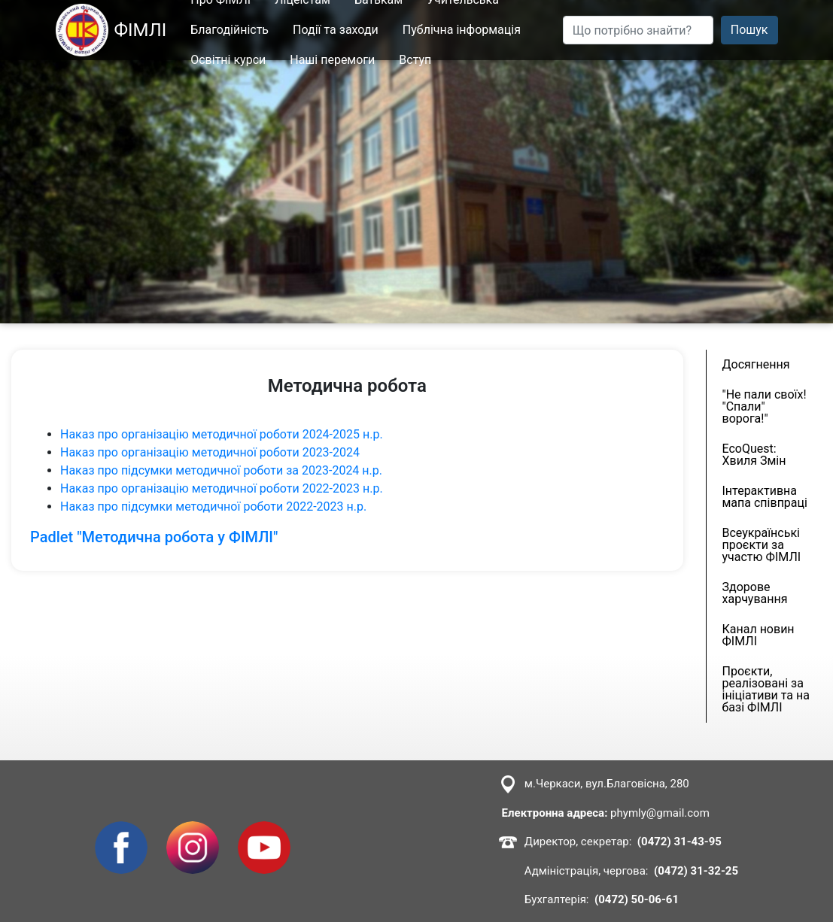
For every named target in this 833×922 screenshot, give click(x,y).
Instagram (192, 830)
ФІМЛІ (111, 30)
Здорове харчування (755, 593)
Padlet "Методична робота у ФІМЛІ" (154, 537)
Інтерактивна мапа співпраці (764, 497)
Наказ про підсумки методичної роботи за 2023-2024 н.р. (222, 470)
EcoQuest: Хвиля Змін (754, 454)
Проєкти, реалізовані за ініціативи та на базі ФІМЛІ (766, 689)
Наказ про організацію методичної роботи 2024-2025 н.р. (223, 434)
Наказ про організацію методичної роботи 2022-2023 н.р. (223, 488)
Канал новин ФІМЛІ (758, 635)
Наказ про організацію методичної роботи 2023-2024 (210, 452)
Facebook (121, 830)
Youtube (260, 830)
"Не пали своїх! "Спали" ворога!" (764, 406)
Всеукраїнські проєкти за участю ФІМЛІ (761, 545)
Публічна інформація (462, 30)
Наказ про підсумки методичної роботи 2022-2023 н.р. (214, 506)
